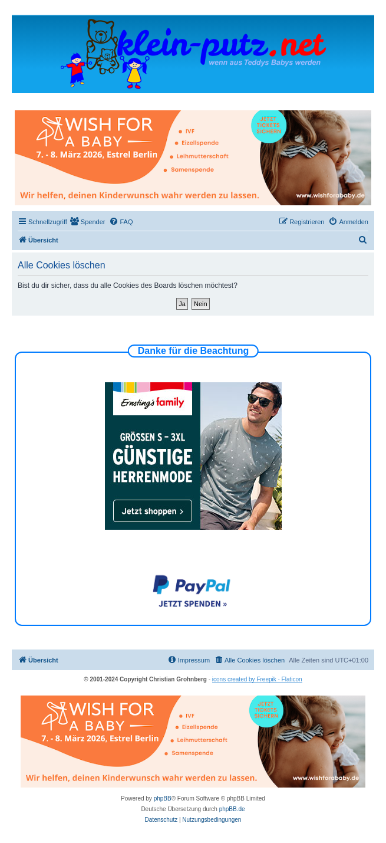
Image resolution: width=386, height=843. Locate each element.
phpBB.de (232, 809)
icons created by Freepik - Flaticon (257, 679)
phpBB (162, 798)
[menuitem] (87, 222)
